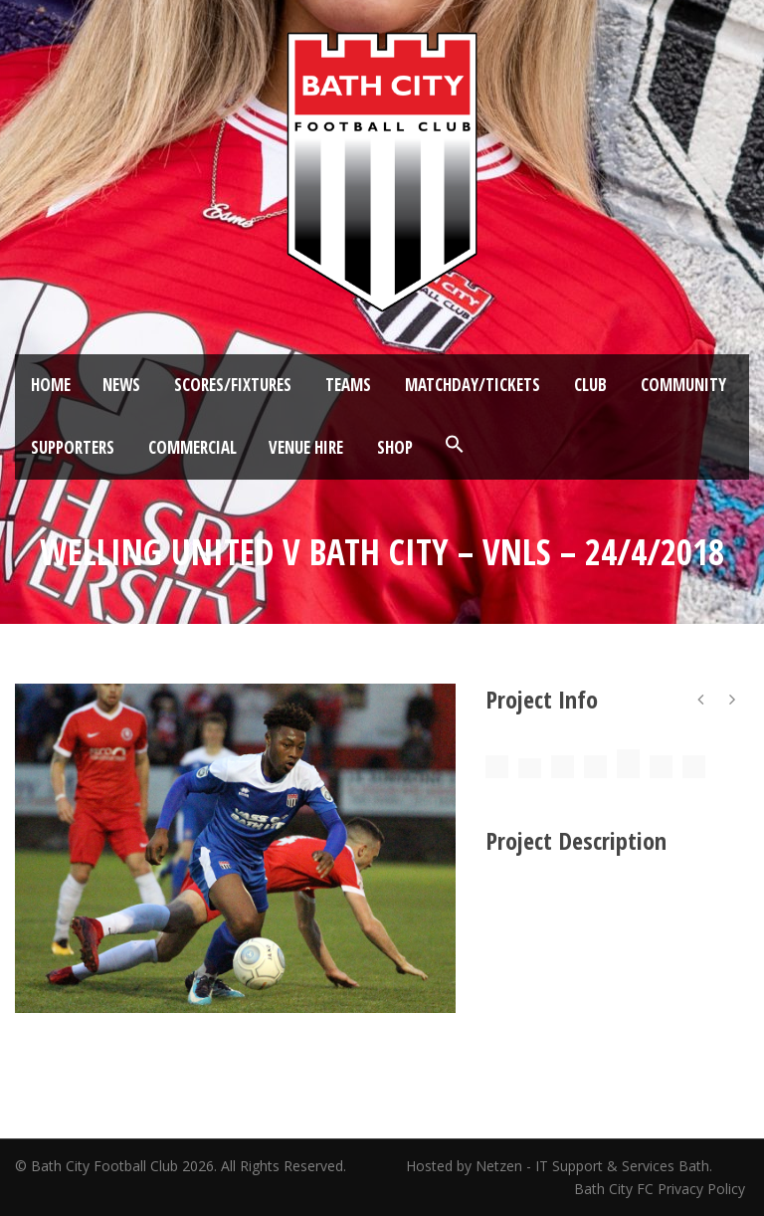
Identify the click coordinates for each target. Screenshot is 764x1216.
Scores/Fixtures (232, 384)
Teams (348, 384)
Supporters (72, 447)
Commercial (192, 447)
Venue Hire (306, 447)
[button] (454, 445)
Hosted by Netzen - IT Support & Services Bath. (559, 1165)
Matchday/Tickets (472, 384)
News (121, 384)
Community (683, 384)
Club (590, 384)
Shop (395, 447)
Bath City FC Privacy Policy (661, 1188)
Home (51, 384)
